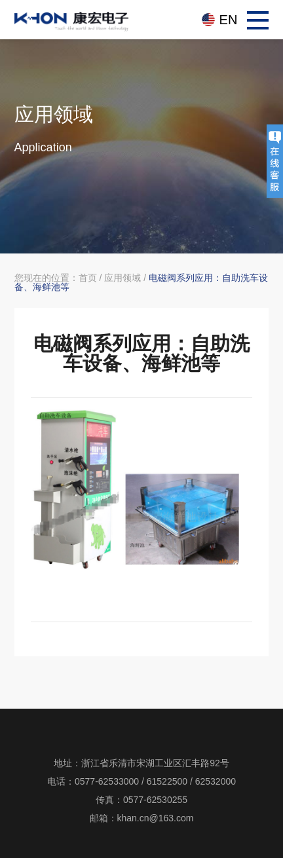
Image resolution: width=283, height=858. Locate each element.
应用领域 (122, 277)
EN (228, 19)
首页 (88, 277)
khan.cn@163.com (155, 818)
